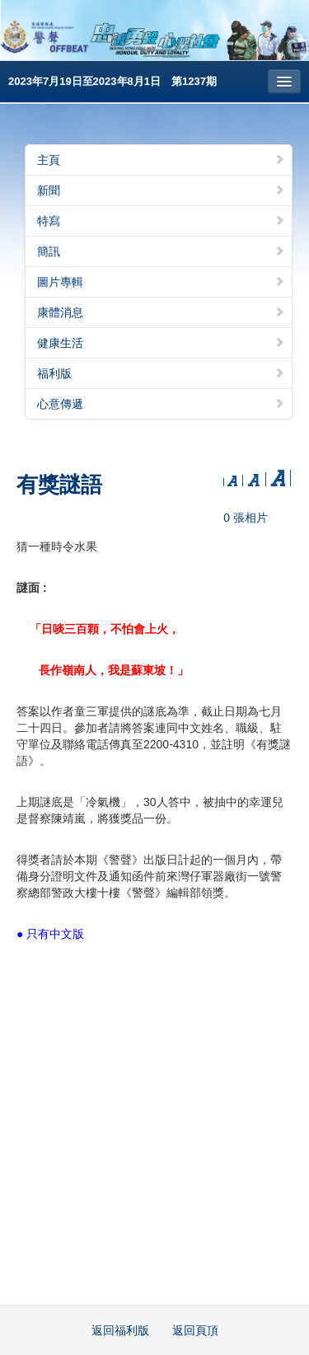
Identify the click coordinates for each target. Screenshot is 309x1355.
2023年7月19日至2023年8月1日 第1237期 (112, 81)
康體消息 (161, 312)
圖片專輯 (161, 281)
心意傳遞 (161, 403)
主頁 (161, 159)
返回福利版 (120, 1330)
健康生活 (161, 342)
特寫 (161, 220)
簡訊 (161, 251)
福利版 (161, 373)
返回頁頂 (195, 1330)
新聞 (161, 190)
